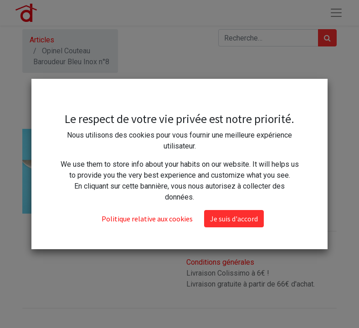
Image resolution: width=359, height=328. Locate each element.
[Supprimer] (195, 167)
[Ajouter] (235, 167)
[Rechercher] (327, 37)
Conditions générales (220, 262)
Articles (42, 40)
